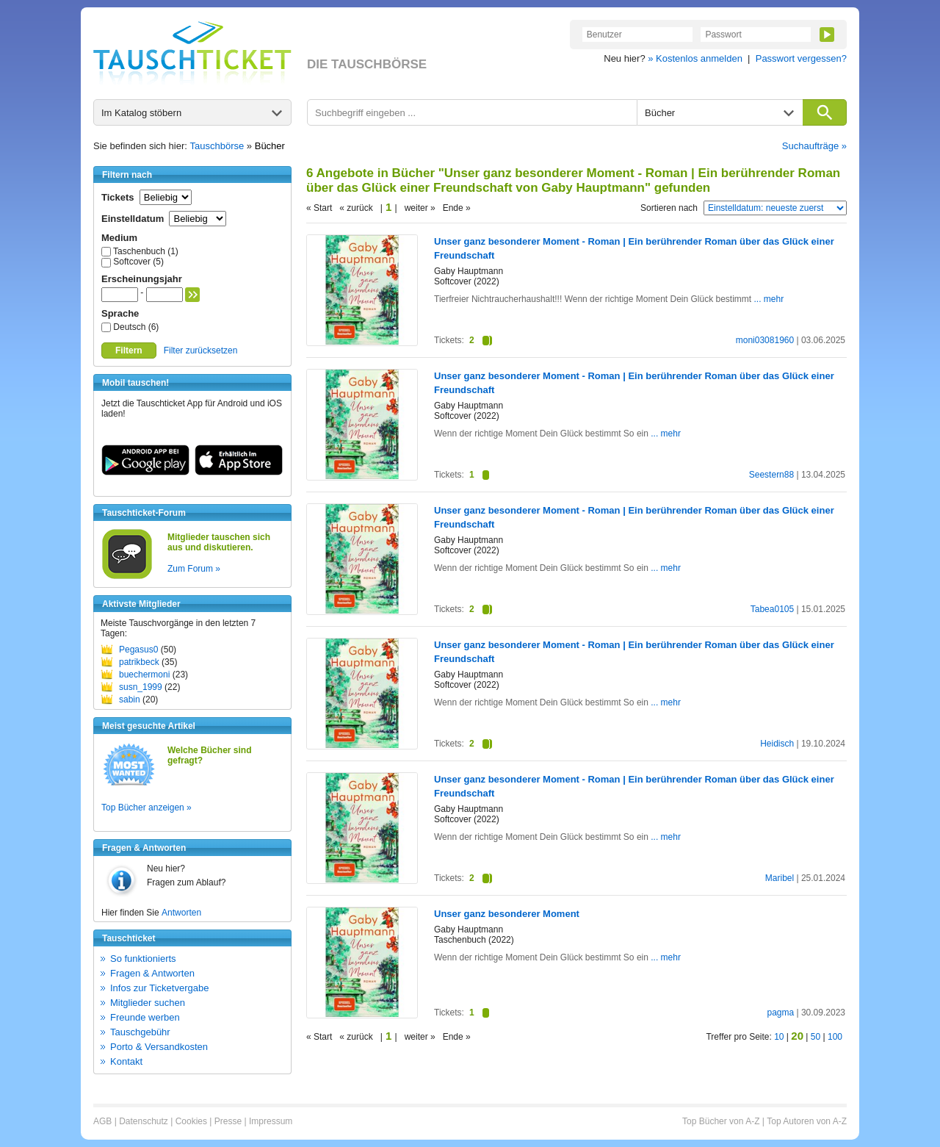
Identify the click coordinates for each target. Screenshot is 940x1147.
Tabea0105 (772, 609)
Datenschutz (143, 1121)
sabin (129, 699)
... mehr (769, 299)
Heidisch (777, 743)
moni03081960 (765, 340)
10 (779, 1037)
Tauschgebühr (140, 1032)
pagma (780, 1012)
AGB (102, 1121)
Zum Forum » (193, 569)
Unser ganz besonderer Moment (506, 913)
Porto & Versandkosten (159, 1046)
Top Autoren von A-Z (807, 1121)
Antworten (181, 912)
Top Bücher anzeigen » (146, 807)
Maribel (779, 878)
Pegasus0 (138, 649)
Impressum (270, 1121)
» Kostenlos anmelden (695, 58)
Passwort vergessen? (801, 58)
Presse (228, 1121)
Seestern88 (771, 475)
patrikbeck (139, 662)
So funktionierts (143, 958)
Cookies (191, 1121)
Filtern (128, 350)
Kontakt (126, 1061)
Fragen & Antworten (152, 973)
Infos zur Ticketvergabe (159, 987)
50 (815, 1037)
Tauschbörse (217, 145)
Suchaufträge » (814, 145)
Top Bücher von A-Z (720, 1121)
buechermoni (144, 674)
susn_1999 (140, 687)
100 (835, 1037)
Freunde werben (145, 1017)
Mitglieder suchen (147, 1002)
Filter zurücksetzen (201, 350)
